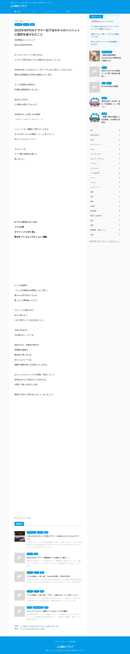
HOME (17, 11)
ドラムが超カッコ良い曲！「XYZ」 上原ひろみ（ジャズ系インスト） (53, 595)
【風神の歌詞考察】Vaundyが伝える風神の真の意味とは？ (111, 57)
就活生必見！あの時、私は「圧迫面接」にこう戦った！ (110, 104)
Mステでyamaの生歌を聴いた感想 (32, 629)
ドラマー (19, 518)
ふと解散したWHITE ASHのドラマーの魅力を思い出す (39, 626)
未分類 (92, 206)
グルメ (92, 149)
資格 (91, 225)
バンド (25, 518)
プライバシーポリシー (60, 641)
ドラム (34, 11)
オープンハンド (95, 144)
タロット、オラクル (97, 159)
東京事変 (93, 211)
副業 (68, 11)
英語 (91, 220)
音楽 (29, 518)
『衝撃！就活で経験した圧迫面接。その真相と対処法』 (110, 119)
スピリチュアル (95, 154)
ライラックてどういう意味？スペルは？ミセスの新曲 (47, 611)
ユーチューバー (51, 11)
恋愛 (91, 201)
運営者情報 (72, 641)
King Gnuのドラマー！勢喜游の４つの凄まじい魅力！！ (48, 558)
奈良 (91, 197)
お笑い (92, 140)
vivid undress (94, 135)
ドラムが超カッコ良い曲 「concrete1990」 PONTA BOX (48, 576)
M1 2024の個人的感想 (109, 86)
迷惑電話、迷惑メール (97, 230)
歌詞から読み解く (96, 216)
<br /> (20, 415)
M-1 (91, 130)
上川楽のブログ (18, 6)
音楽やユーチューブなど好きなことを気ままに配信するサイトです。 (65, 650)
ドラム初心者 (94, 173)
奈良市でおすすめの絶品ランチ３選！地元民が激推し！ (110, 73)
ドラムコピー (94, 168)
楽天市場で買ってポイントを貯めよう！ (104, 241)
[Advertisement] (48, 456)
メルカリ (93, 182)
